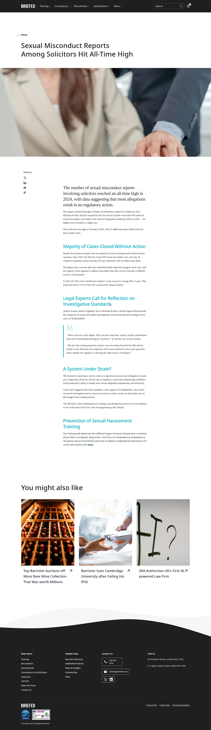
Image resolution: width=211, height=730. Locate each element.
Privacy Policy (151, 705)
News (24, 34)
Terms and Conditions (181, 705)
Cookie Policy (165, 705)
